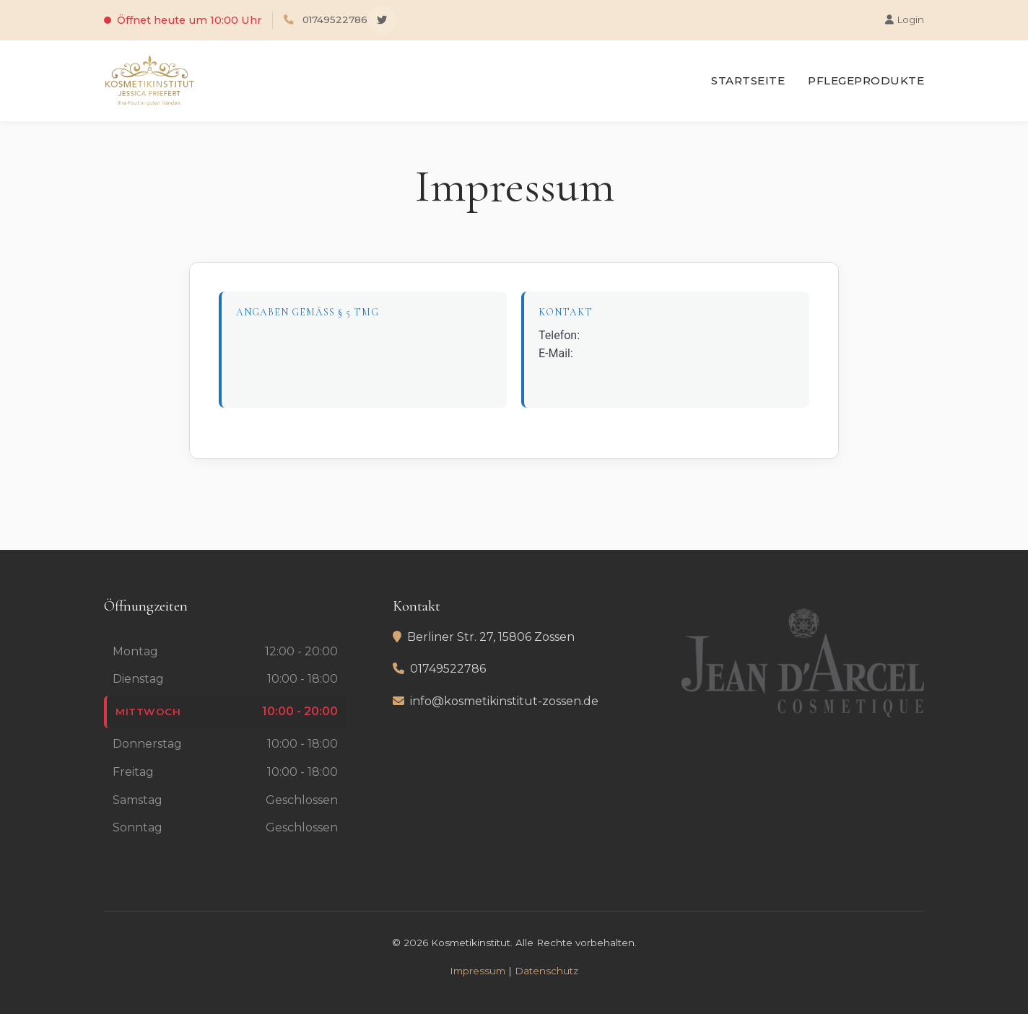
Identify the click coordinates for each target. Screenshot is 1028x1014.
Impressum (477, 970)
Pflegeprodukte (866, 80)
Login (904, 19)
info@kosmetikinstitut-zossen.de (504, 701)
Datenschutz (546, 970)
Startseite (748, 80)
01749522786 (334, 19)
